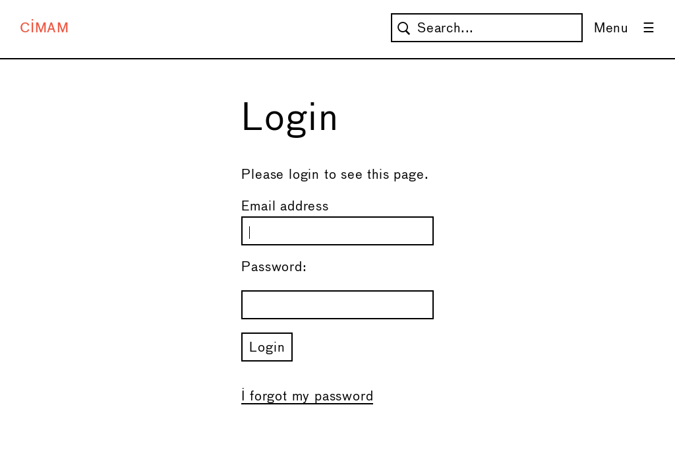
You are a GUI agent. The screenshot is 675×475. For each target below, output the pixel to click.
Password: (274, 267)
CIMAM (44, 28)
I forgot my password (307, 397)
